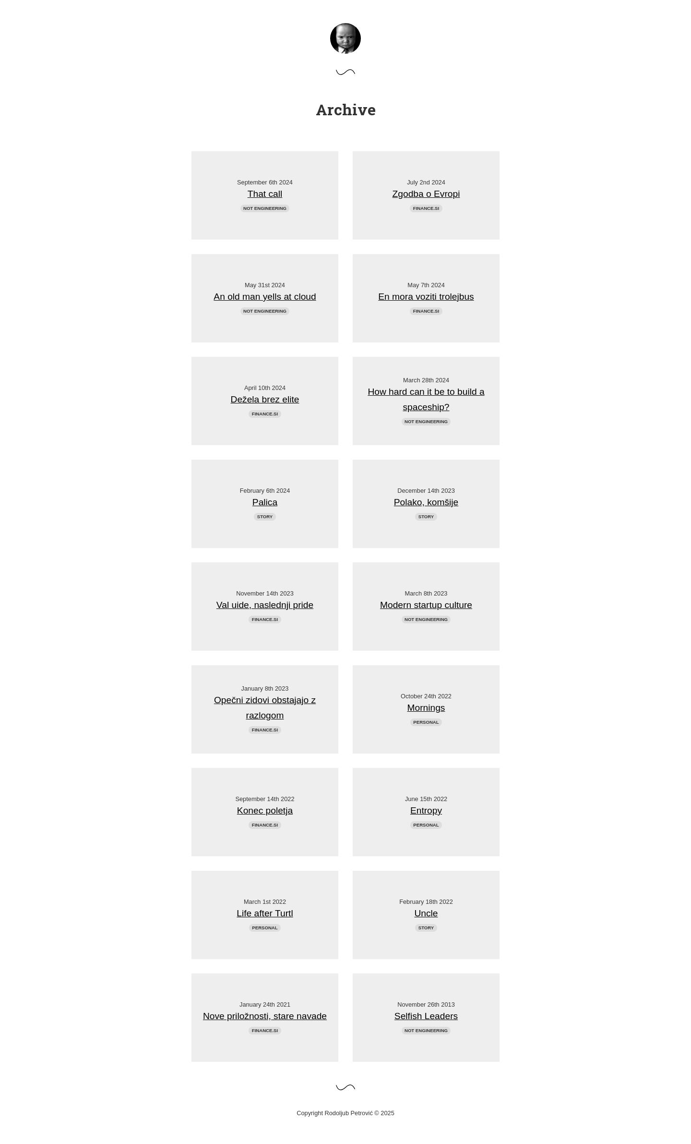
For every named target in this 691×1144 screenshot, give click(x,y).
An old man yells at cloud (265, 297)
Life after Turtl (265, 913)
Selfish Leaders (426, 1016)
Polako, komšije (426, 502)
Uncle (426, 913)
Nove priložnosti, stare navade (265, 1016)
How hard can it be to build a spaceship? (426, 399)
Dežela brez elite (265, 399)
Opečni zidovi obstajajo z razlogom (265, 707)
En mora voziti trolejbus (426, 297)
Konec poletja (265, 810)
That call (265, 194)
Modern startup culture (426, 605)
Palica (264, 502)
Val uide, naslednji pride (264, 605)
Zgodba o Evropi (426, 194)
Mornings (426, 708)
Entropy (426, 810)
